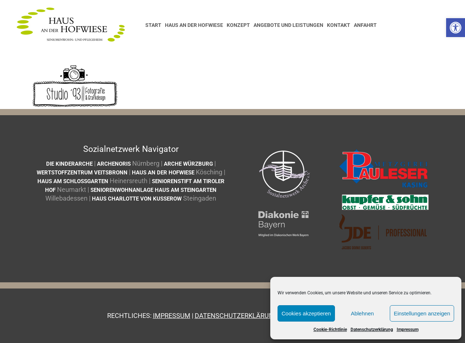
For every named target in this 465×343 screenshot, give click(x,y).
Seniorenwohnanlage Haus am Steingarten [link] (153, 190)
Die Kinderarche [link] (69, 164)
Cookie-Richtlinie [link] (330, 329)
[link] (455, 27)
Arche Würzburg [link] (188, 164)
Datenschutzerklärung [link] (372, 329)
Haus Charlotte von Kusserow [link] (137, 198)
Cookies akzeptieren (306, 313)
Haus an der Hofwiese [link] (163, 172)
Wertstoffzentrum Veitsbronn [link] (82, 172)
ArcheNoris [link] (114, 164)
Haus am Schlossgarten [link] (72, 181)
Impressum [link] (407, 329)
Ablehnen (362, 313)
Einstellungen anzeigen (422, 313)
